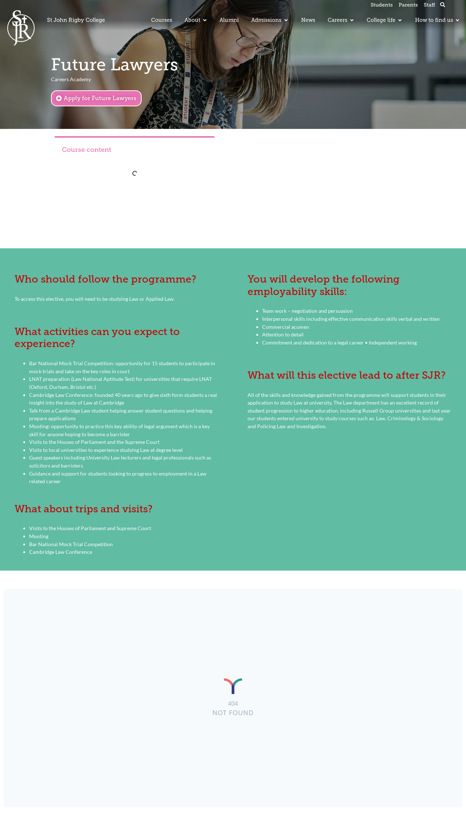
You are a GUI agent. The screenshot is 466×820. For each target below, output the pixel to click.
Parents (408, 5)
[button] (442, 5)
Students (382, 5)
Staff (429, 5)
